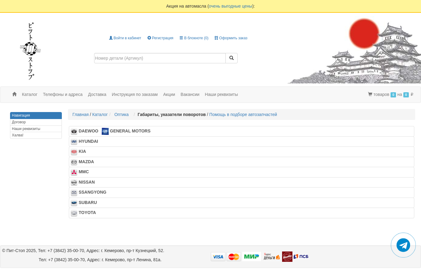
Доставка (97, 94)
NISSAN (84, 182)
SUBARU (86, 202)
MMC (81, 172)
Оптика (122, 114)
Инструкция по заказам (135, 94)
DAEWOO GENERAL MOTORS (110, 131)
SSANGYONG (90, 192)
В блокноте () (193, 38)
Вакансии (190, 94)
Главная (81, 114)
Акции (169, 94)
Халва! (17, 135)
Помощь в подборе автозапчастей (243, 114)
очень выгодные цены (230, 6)
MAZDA (84, 162)
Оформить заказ (230, 38)
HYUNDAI (86, 141)
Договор (19, 122)
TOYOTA (85, 212)
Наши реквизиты (221, 94)
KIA (80, 151)
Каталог (100, 114)
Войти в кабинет (125, 38)
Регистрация (160, 38)
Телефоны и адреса (63, 94)
